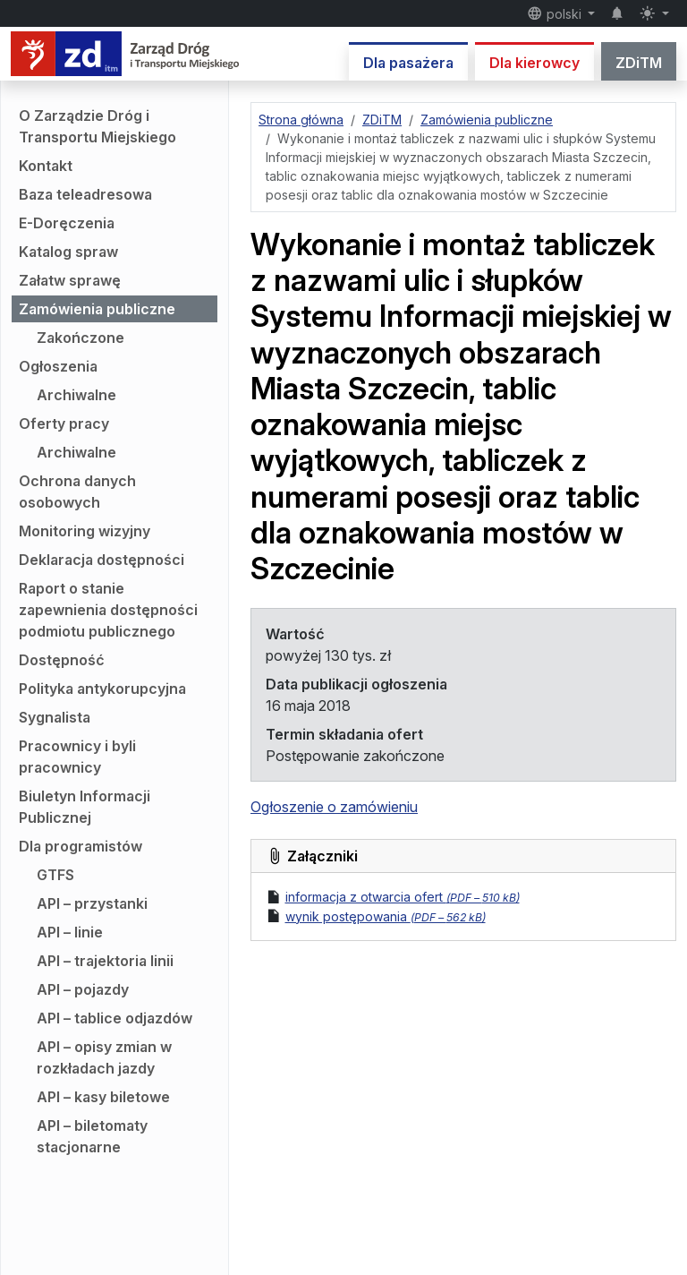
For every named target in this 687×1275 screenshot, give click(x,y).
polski (556, 13)
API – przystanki (92, 903)
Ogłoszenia (58, 366)
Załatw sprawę (70, 280)
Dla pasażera (408, 63)
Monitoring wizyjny (84, 531)
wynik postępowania (385, 916)
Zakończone (80, 338)
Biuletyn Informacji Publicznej (84, 806)
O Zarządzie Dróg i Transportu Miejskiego (97, 126)
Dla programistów (80, 846)
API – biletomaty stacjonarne (92, 1136)
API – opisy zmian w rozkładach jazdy (104, 1057)
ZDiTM (638, 63)
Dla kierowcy (534, 63)
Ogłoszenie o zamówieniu (334, 807)
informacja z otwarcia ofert (402, 896)
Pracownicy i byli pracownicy (77, 756)
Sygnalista (54, 717)
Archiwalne (76, 395)
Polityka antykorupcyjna (102, 688)
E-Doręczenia (66, 223)
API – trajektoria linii (105, 961)
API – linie (70, 932)
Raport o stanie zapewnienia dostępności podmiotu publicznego (108, 609)
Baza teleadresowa (85, 194)
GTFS (55, 875)
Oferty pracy (64, 423)
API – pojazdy (83, 989)
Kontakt (45, 166)
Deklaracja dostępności (101, 560)
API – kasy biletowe (103, 1097)
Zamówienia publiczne (97, 309)
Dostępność (62, 660)
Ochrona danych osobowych (77, 491)
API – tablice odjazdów (114, 1018)
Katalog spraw (68, 252)
